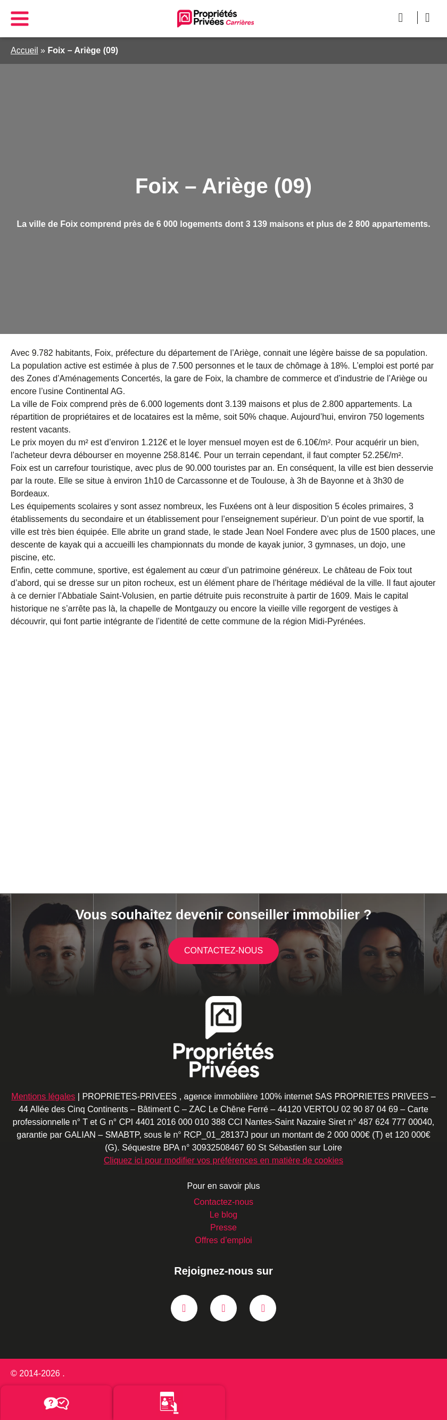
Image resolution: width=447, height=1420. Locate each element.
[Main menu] (19, 18)
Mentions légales (49, 1096)
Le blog (223, 1215)
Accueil (24, 50)
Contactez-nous (223, 950)
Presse (223, 1227)
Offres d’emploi (223, 1240)
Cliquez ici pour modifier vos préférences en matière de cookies (223, 1160)
